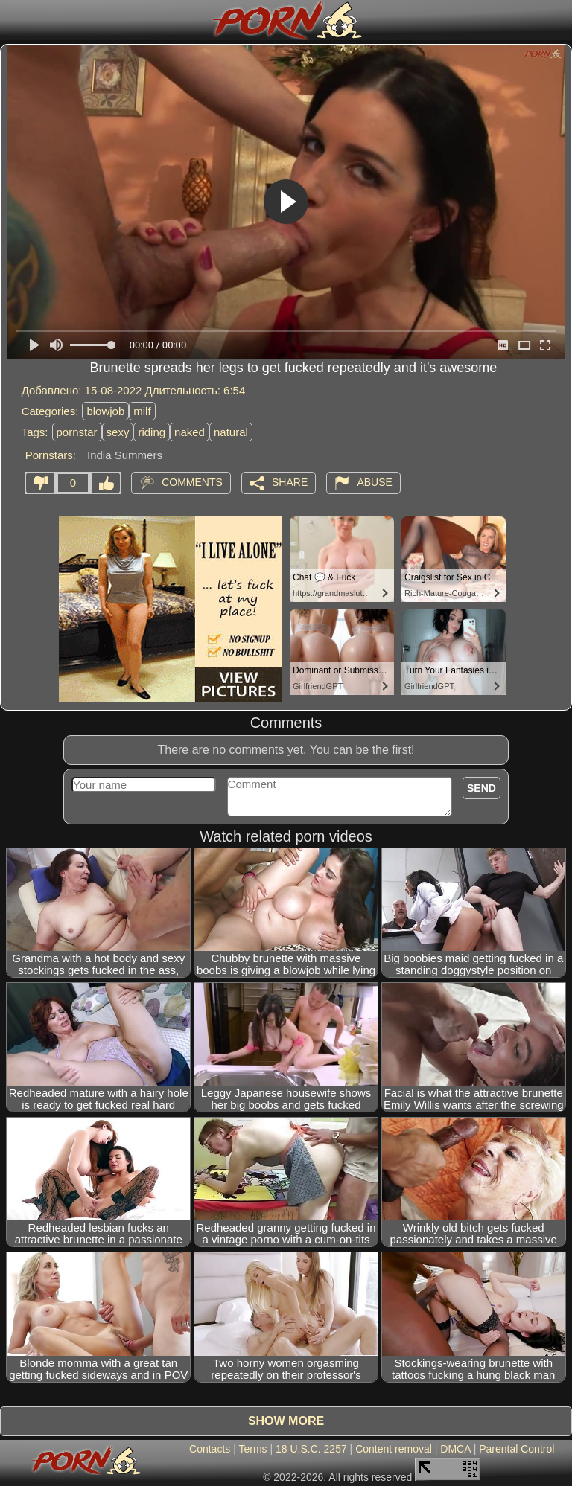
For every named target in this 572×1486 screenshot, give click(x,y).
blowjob (105, 411)
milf (141, 411)
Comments (192, 481)
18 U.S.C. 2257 (311, 1449)
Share (290, 481)
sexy (118, 432)
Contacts (209, 1449)
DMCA (455, 1449)
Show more (286, 1421)
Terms (252, 1449)
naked (189, 432)
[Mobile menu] (13, 20)
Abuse (374, 481)
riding (151, 432)
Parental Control (516, 1449)
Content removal (393, 1449)
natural (231, 432)
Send (481, 788)
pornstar (77, 432)
